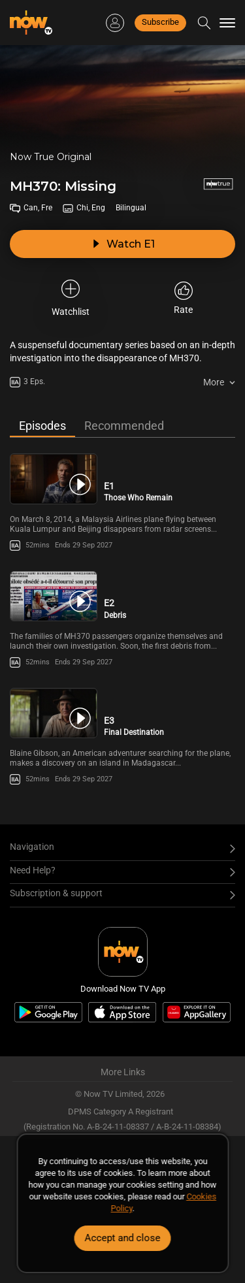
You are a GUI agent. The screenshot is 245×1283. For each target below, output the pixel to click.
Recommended (124, 425)
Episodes (42, 425)
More (213, 382)
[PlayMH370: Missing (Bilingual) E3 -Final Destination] (53, 713)
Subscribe (160, 22)
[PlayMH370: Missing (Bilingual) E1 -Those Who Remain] (53, 478)
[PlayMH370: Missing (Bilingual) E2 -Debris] (53, 596)
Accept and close (123, 1238)
